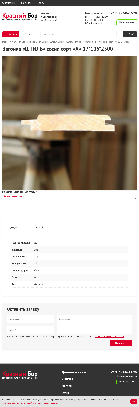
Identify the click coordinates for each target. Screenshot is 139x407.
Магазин (16, 42)
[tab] (13, 196)
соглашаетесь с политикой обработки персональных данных (30, 403)
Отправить (121, 343)
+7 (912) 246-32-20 (124, 13)
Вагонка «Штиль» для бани (70, 42)
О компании (8, 2)
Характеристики (13, 196)
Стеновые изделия (31, 42)
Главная (6, 42)
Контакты (26, 2)
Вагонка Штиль (49, 42)
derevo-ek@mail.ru (127, 16)
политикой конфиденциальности (109, 337)
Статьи (41, 2)
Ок (133, 401)
